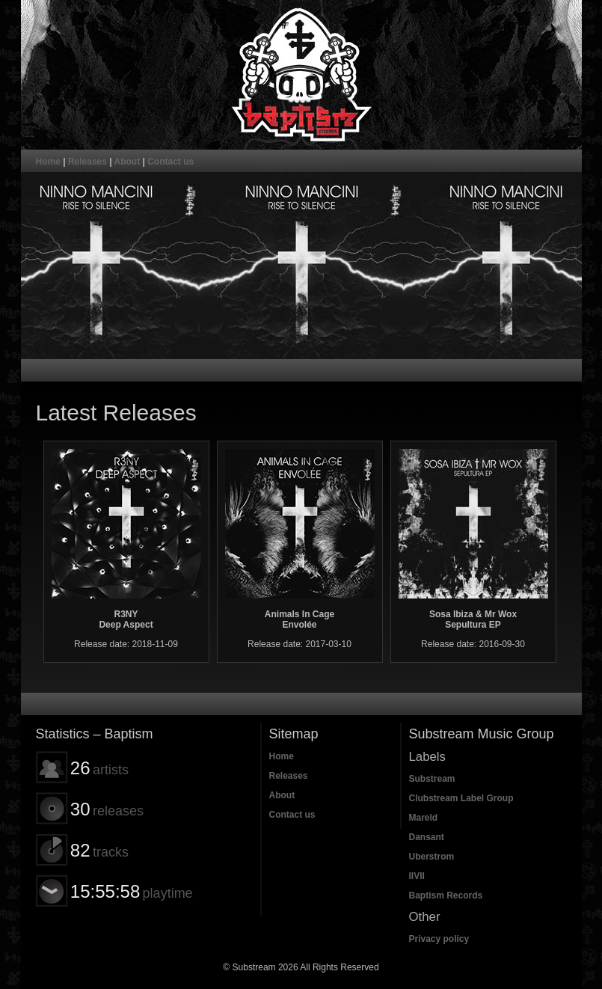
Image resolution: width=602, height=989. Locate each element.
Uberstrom (432, 856)
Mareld (423, 817)
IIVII (417, 876)
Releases (87, 161)
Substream (432, 779)
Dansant (426, 837)
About (127, 161)
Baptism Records (446, 895)
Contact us (170, 161)
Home (48, 161)
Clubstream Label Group (461, 798)
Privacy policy (439, 939)
